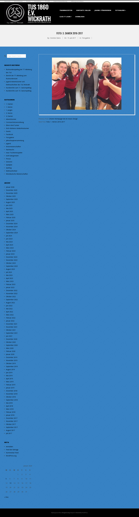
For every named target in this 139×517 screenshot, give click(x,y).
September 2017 (12, 427)
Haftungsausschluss (77, 1)
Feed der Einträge (12, 450)
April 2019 (9, 379)
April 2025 (9, 211)
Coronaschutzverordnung (15, 122)
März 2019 (9, 382)
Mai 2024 (9, 242)
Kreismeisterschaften (13, 147)
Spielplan (9, 165)
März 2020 (9, 348)
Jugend (8, 143)
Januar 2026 (10, 187)
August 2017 (10, 430)
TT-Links (47, 1)
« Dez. (6, 497)
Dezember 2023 (11, 257)
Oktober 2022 (11, 296)
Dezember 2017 (11, 418)
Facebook (9, 134)
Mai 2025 (9, 208)
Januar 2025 (10, 220)
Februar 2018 (10, 412)
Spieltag (9, 168)
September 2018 (12, 400)
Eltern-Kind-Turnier (12, 125)
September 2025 (12, 199)
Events (8, 131)
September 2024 (12, 233)
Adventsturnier (11, 119)
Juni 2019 (9, 372)
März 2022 (9, 315)
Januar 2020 (10, 354)
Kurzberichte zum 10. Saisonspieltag (18, 91)
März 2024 (9, 248)
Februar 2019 (10, 385)
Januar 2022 (10, 321)
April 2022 (9, 312)
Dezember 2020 (11, 339)
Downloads (79, 17)
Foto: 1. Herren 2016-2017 (55, 122)
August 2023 (10, 269)
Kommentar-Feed (12, 453)
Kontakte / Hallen (83, 10)
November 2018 (11, 394)
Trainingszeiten (66, 10)
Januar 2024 (10, 254)
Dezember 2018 (11, 391)
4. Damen (9, 116)
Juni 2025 (9, 205)
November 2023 (11, 260)
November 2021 (11, 327)
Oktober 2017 (11, 424)
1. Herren (9, 107)
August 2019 (10, 369)
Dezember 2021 (11, 324)
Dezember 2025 (11, 190)
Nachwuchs (10, 150)
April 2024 (9, 245)
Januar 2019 (10, 388)
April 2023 (9, 278)
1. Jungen (9, 110)
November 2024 (11, 227)
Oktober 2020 (11, 342)
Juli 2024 (9, 236)
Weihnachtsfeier (11, 171)
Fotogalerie (37, 1)
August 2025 (10, 202)
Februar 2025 (10, 217)
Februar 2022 (10, 318)
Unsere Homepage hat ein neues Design (63, 119)
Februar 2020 (10, 351)
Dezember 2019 (11, 357)
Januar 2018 (10, 415)
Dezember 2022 (11, 290)
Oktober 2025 (11, 196)
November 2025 (11, 193)
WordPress (85, 512)
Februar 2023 (10, 284)
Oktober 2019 (11, 363)
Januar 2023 (10, 287)
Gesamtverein (18, 1)
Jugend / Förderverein (103, 10)
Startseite (7, 1)
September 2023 (12, 266)
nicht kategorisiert (12, 156)
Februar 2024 (10, 251)
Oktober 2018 (11, 397)
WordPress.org (11, 456)
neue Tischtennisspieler (14, 153)
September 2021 (12, 333)
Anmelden (9, 447)
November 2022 (11, 293)
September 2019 (12, 366)
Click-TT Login (65, 17)
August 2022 (10, 303)
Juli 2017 (9, 433)
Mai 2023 (9, 275)
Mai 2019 (9, 376)
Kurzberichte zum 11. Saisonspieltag (18, 88)
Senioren (9, 162)
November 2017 (11, 421)
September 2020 (12, 345)
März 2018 (9, 409)
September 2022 (12, 300)
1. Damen (9, 104)
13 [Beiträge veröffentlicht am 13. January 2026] (10, 483)
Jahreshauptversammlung (15, 140)
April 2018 (9, 406)
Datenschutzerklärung (60, 1)
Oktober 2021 (11, 330)
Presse (28, 1)
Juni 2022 (9, 306)
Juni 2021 (9, 336)
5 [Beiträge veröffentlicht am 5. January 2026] (6, 479)
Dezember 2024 (11, 224)
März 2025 (9, 214)
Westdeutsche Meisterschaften (17, 174)
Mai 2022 (9, 309)
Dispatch (72, 512)
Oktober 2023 (11, 263)
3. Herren (9, 113)
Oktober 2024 (11, 230)
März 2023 (9, 281)
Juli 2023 (9, 272)
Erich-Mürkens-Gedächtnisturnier (17, 128)
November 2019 (11, 360)
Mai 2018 (9, 403)
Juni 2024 (9, 239)
